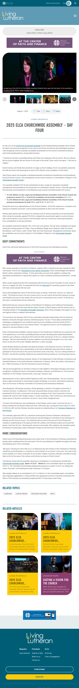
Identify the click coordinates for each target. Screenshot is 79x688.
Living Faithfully (39, 111)
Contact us (36, 643)
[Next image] (74, 91)
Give (53, 3)
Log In (65, 3)
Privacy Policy (10, 680)
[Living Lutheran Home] (13, 16)
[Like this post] (36, 103)
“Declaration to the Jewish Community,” (35, 254)
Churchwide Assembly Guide (13, 172)
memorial (45, 268)
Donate (40, 660)
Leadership (8, 477)
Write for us (36, 640)
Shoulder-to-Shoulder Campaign (32, 293)
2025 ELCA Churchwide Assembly (28, 137)
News (53, 477)
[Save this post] (46, 103)
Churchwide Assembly (38, 477)
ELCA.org (48, 636)
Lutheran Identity (21, 477)
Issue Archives (24, 636)
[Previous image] (5, 91)
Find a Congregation (52, 640)
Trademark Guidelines (22, 680)
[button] (75, 3)
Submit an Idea (37, 636)
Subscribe (39, 652)
